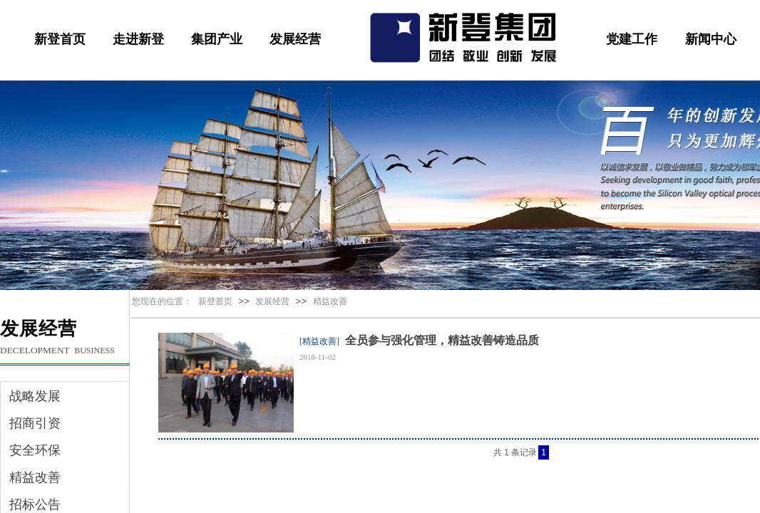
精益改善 (330, 301)
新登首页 (60, 39)
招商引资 (35, 423)
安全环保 (35, 450)
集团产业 (216, 39)
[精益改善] (319, 341)
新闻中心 (710, 39)
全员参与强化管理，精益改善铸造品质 (442, 340)
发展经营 (295, 39)
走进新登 (138, 39)
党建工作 (631, 39)
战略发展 (35, 396)
